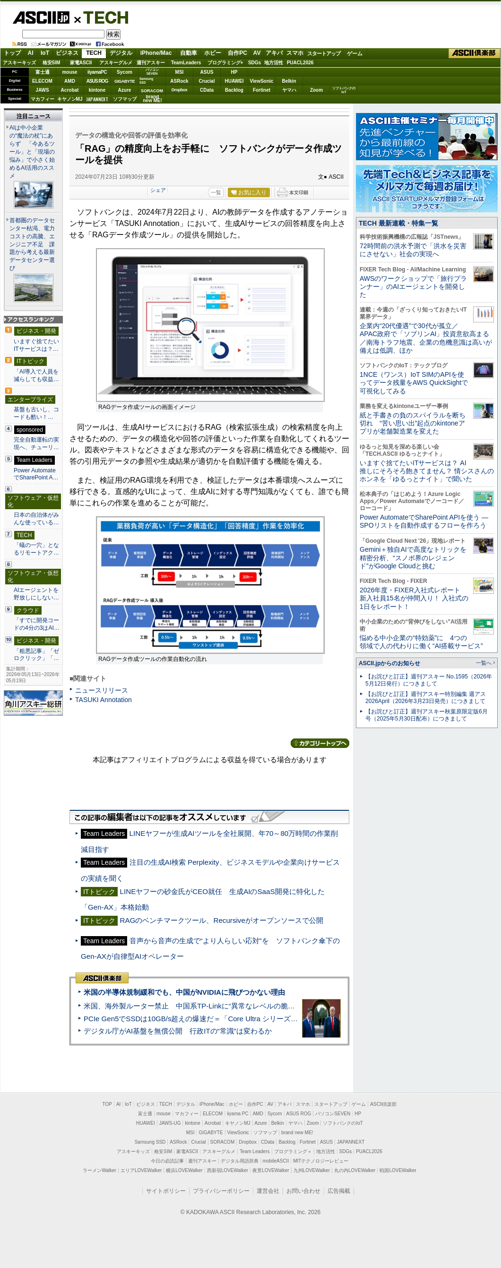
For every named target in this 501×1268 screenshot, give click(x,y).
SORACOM (222, 1142)
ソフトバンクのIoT (343, 90)
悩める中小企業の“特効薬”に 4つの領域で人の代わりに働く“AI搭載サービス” (421, 642)
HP (234, 72)
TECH (102, 17)
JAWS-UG (170, 1123)
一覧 (216, 192)
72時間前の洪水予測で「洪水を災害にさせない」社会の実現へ (413, 250)
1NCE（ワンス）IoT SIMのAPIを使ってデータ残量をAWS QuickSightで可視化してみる (414, 383)
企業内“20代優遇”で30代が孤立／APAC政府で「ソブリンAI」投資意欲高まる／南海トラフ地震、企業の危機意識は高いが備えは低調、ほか (426, 338)
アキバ (274, 53)
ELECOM (42, 81)
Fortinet (261, 90)
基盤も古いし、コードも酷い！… (36, 413)
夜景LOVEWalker (270, 1170)
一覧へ (484, 663)
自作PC (237, 53)
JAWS (42, 90)
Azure (124, 90)
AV (257, 53)
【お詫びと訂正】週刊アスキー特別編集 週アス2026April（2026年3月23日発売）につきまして (425, 697)
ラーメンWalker (99, 1170)
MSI (179, 72)
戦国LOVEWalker (398, 1170)
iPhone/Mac (156, 53)
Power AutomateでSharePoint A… (36, 474)
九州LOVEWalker (312, 1170)
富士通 (42, 72)
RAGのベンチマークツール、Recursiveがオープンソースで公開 (221, 920)
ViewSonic (262, 81)
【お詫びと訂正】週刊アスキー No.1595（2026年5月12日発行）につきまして (428, 680)
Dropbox (180, 89)
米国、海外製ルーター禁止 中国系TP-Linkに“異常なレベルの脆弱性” (194, 1006)
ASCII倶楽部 (474, 53)
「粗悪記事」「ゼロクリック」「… (36, 655)
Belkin (289, 81)
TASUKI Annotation (103, 699)
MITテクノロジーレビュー (320, 1161)
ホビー (212, 53)
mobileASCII (276, 1161)
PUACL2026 (300, 62)
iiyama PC (238, 1113)
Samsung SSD (150, 1142)
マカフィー (42, 99)
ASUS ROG (97, 81)
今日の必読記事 (167, 1161)
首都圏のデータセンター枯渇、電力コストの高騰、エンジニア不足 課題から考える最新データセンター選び (32, 244)
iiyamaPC (97, 72)
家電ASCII (81, 62)
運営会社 (268, 1191)
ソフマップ (125, 99)
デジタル (121, 53)
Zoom (316, 90)
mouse (69, 72)
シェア (158, 190)
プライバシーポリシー (221, 1191)
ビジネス (67, 53)
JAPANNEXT (97, 99)
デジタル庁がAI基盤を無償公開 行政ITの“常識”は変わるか (178, 1031)
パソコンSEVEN (152, 71)
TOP (107, 1104)
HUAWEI (234, 81)
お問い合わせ (303, 1191)
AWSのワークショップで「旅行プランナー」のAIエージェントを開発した (413, 287)
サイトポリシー (166, 1191)
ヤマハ (289, 90)
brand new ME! (297, 1132)
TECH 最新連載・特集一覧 (398, 223)
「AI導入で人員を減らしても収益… (36, 375)
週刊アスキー (151, 62)
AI (31, 53)
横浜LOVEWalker (184, 1170)
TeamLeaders (186, 62)
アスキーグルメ (115, 62)
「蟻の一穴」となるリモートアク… (36, 549)
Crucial (207, 81)
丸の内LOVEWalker (354, 1170)
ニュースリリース (101, 690)
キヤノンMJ (70, 99)
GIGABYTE (124, 81)
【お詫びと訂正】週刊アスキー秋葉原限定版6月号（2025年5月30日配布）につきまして (426, 715)
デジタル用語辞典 (240, 1161)
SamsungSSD (146, 80)
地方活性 (273, 62)
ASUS (207, 72)
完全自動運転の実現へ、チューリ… (36, 443)
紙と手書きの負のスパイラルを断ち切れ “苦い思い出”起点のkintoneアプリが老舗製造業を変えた (413, 423)
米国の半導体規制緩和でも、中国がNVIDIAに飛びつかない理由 (184, 992)
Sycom (124, 72)
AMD (69, 81)
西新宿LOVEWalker (227, 1170)
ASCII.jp (40, 17)
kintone (97, 90)
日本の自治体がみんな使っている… (36, 519)
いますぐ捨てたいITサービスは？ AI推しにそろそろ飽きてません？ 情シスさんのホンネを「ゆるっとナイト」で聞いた (427, 471)
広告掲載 (339, 1191)
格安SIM (51, 62)
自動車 (188, 53)
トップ (12, 53)
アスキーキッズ (19, 62)
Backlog (234, 90)
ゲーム (355, 53)
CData (207, 90)
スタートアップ (323, 53)
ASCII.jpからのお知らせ (389, 663)
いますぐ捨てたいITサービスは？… (36, 345)
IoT (45, 53)
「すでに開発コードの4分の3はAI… (37, 624)
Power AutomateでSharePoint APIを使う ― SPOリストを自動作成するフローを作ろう (424, 521)
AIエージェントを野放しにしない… (36, 594)
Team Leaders (254, 1151)
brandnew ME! (152, 99)
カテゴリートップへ (320, 743)
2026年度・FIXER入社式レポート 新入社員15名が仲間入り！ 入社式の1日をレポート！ (414, 598)
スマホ (294, 53)
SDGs (254, 62)
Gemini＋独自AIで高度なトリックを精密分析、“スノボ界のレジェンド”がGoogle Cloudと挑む (413, 558)
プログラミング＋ (293, 1151)
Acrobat (70, 90)
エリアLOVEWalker (141, 1170)
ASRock (179, 81)
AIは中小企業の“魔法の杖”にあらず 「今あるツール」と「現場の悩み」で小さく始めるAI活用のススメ (32, 151)
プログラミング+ (225, 62)
